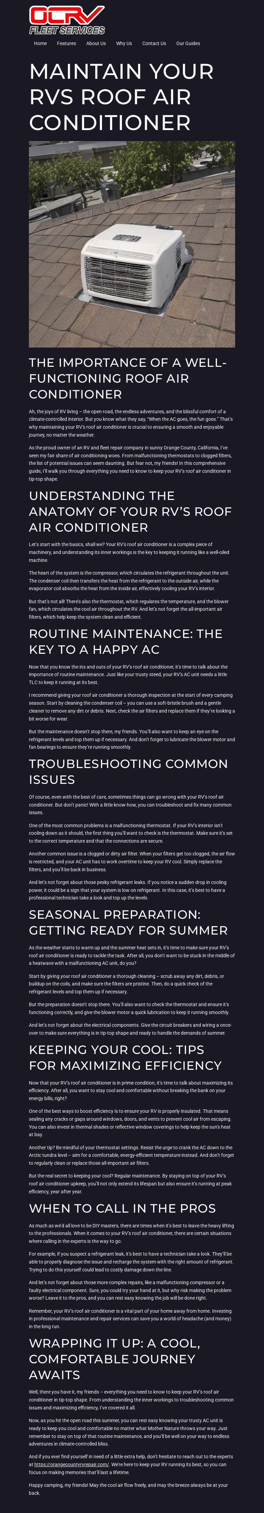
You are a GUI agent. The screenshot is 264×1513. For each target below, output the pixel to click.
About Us (96, 43)
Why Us (124, 43)
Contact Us (154, 43)
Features (66, 43)
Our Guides (188, 43)
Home (40, 43)
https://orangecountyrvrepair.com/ (71, 1464)
